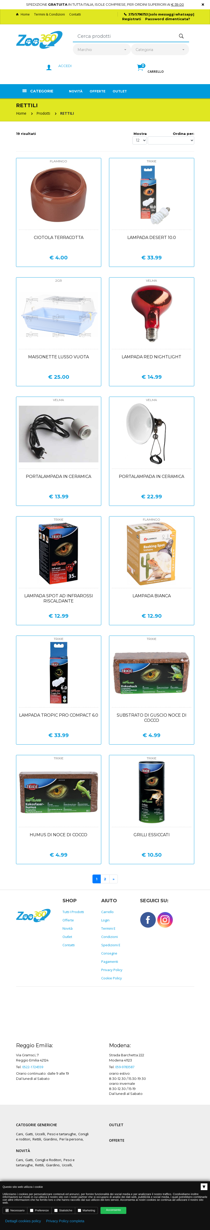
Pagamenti (109, 961)
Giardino (50, 1139)
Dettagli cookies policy (23, 1221)
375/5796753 (138, 14)
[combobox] (101, 50)
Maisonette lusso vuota (58, 356)
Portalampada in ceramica (58, 476)
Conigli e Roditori (48, 1160)
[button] (150, 73)
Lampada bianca (152, 595)
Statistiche (63, 1210)
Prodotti (43, 113)
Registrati (131, 19)
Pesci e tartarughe (61, 1134)
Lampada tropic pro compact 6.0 (58, 715)
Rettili (37, 1139)
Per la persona (71, 1139)
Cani (19, 1134)
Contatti (75, 14)
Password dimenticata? (167, 19)
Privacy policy (111, 969)
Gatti (29, 1134)
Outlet (120, 91)
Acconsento (113, 1210)
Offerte (97, 91)
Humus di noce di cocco (58, 834)
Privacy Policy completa (65, 1221)
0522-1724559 (32, 1067)
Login (105, 920)
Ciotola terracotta (58, 237)
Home (23, 14)
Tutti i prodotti (73, 911)
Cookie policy (111, 978)
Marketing (86, 1210)
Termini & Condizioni (49, 14)
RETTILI (67, 113)
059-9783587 (124, 1067)
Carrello (107, 911)
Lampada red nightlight (151, 356)
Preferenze (39, 1210)
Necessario (15, 1210)
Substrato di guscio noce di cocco (151, 718)
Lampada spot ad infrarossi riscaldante (58, 598)
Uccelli (40, 1134)
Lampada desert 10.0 (151, 237)
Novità (75, 91)
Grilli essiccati (152, 834)
